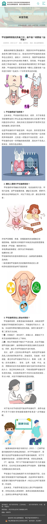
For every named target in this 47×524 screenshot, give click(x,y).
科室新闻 (42, 25)
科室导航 (35, 25)
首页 (29, 25)
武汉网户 (38, 521)
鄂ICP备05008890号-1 (32, 518)
